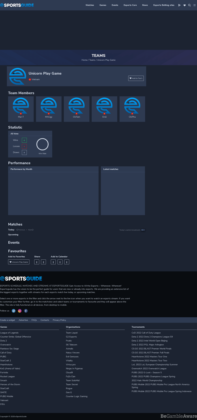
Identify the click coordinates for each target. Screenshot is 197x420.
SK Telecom (71, 344)
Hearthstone (6, 364)
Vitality (69, 360)
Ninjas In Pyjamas (74, 368)
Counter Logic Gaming (76, 396)
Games (102, 5)
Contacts (45, 320)
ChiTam (76, 116)
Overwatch (5, 344)
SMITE (3, 392)
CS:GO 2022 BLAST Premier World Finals (151, 348)
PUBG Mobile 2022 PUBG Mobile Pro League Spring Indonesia (161, 391)
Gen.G (69, 392)
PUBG (3, 356)
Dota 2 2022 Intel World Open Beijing (149, 340)
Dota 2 (3, 340)
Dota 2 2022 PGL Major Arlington (148, 344)
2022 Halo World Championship (147, 380)
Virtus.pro (71, 364)
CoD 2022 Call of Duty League (146, 332)
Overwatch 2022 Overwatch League (149, 368)
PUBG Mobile (6, 396)
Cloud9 (69, 372)
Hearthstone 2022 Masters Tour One (149, 356)
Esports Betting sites (163, 5)
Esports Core (130, 5)
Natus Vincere (72, 352)
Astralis (69, 348)
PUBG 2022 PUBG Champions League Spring (153, 376)
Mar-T (21, 116)
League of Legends (9, 332)
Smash (3, 380)
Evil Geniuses (72, 356)
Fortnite (4, 372)
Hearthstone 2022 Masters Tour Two (149, 360)
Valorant (4, 400)
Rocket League (7, 376)
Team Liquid (71, 332)
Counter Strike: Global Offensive (15, 336)
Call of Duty (5, 352)
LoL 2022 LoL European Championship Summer (155, 364)
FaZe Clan (70, 376)
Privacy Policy (59, 320)
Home (84, 60)
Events (115, 5)
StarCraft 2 (5, 360)
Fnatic (69, 340)
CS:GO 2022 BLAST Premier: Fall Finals (150, 352)
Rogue (69, 388)
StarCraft (4, 388)
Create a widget (7, 320)
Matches (90, 5)
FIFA (2, 404)
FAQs (34, 320)
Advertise (23, 320)
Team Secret (72, 384)
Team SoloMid (72, 380)
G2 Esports (71, 336)
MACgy (48, 116)
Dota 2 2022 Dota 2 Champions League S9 (152, 336)
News (145, 5)
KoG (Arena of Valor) (10, 368)
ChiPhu (132, 116)
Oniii (104, 116)
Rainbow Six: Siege (9, 348)
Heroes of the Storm (10, 384)
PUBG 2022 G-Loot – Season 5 (147, 372)
